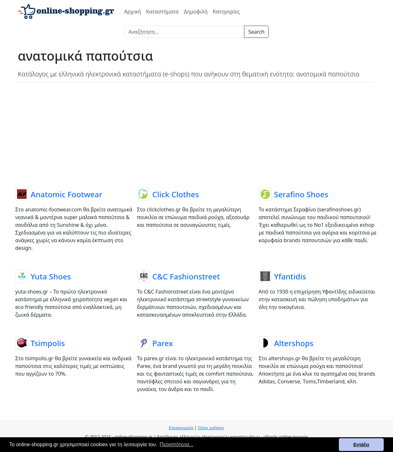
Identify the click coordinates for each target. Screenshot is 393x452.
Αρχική (132, 11)
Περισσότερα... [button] (176, 444)
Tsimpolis (48, 343)
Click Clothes (175, 194)
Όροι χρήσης (211, 428)
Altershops (294, 343)
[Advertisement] (196, 134)
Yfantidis (290, 276)
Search (256, 31)
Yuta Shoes (51, 276)
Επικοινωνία (181, 428)
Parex (162, 343)
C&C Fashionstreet (186, 276)
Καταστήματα (162, 11)
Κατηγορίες (226, 11)
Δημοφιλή (196, 11)
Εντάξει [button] (361, 444)
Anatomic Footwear (66, 194)
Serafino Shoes (301, 194)
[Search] (184, 32)
